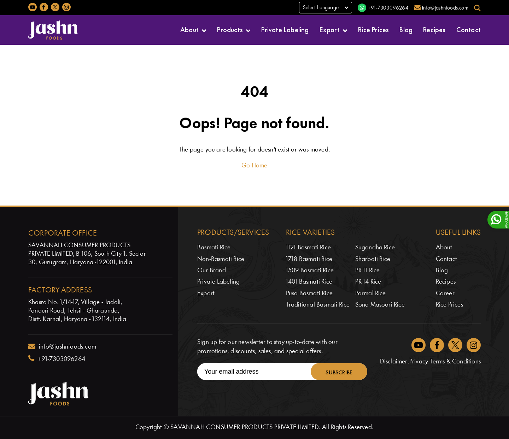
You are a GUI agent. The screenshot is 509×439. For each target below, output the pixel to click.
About (189, 29)
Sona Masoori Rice (380, 305)
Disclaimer (394, 361)
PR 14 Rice (368, 282)
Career (445, 293)
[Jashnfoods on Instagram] (66, 7)
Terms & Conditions (455, 361)
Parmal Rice (370, 293)
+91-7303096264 (56, 358)
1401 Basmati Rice (309, 282)
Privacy (418, 361)
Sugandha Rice (375, 247)
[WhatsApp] (498, 220)
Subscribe (339, 371)
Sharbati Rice (373, 259)
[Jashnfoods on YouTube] (32, 7)
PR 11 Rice (367, 270)
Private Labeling (285, 29)
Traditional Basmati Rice (318, 305)
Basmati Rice (213, 247)
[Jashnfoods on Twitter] (55, 7)
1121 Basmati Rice (308, 247)
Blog (406, 29)
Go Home (254, 165)
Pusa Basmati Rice (309, 293)
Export (330, 29)
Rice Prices (373, 29)
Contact (468, 29)
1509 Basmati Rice (310, 270)
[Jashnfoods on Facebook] (44, 7)
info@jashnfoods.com (62, 346)
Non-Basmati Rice (220, 259)
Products (230, 29)
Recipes (434, 29)
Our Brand (211, 270)
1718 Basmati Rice (309, 259)
